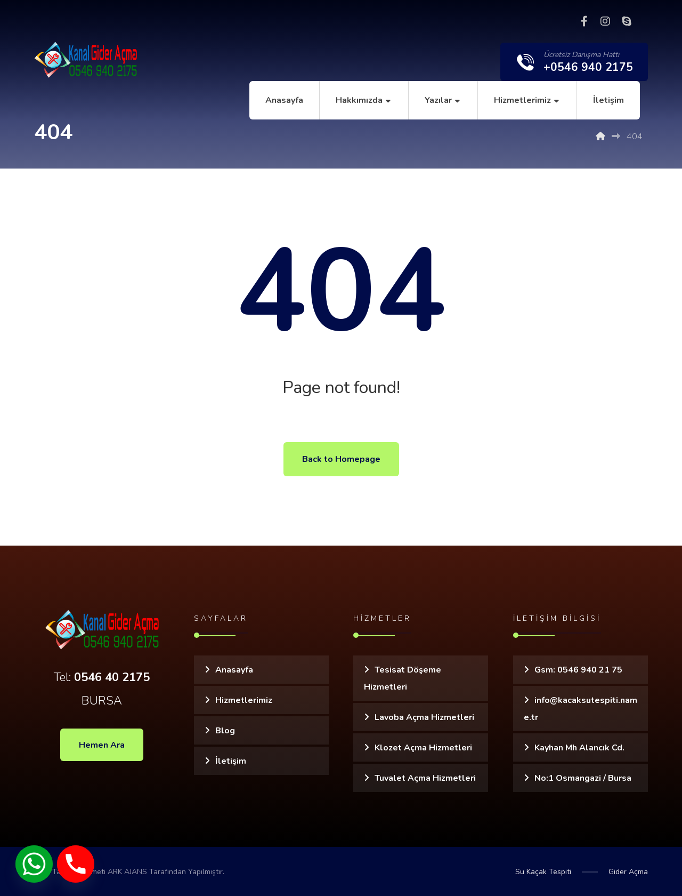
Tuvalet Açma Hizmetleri (425, 778)
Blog (225, 731)
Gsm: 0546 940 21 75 (578, 670)
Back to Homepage (341, 459)
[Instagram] (605, 21)
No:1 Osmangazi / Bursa (582, 778)
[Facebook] (584, 21)
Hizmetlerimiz (243, 700)
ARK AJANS (127, 872)
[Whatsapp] (34, 864)
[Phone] (75, 864)
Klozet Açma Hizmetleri (423, 748)
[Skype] (626, 21)
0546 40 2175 (112, 677)
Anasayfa (234, 670)
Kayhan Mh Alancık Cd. (579, 748)
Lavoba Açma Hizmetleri (424, 717)
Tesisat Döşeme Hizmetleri (402, 678)
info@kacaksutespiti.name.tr (580, 708)
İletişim (230, 761)
